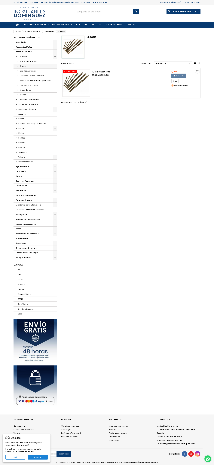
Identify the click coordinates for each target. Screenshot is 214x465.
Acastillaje (21, 42)
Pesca (18, 229)
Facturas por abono (118, 433)
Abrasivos (22, 56)
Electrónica (21, 190)
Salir (15, 457)
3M (18, 269)
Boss (19, 314)
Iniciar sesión (176, 2)
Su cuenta (115, 419)
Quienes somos (114, 24)
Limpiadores (25, 90)
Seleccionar (173, 63)
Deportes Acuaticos (25, 181)
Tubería (21, 157)
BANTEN (21, 289)
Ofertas (96, 24)
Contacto (132, 24)
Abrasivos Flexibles (28, 61)
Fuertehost (133, 462)
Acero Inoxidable (61, 24)
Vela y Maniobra (23, 257)
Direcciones (114, 436)
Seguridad (21, 243)
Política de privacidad (23, 451)
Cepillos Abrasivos (28, 71)
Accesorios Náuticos (35, 24)
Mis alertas (114, 440)
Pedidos (112, 429)
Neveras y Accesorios (26, 224)
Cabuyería (21, 171)
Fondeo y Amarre (24, 200)
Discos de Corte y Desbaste (32, 75)
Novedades (81, 24)
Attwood (21, 284)
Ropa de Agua (22, 238)
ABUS (20, 274)
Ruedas (21, 147)
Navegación (21, 214)
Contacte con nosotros (24, 429)
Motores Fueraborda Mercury (30, 209)
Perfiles (21, 138)
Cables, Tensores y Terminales (32, 123)
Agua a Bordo (22, 166)
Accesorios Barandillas (28, 99)
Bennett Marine (24, 294)
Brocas (23, 66)
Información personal (118, 426)
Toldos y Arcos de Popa (27, 252)
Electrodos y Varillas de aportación (35, 80)
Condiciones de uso (70, 426)
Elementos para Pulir (29, 85)
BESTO (20, 299)
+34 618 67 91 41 (100, 2)
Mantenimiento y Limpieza (28, 205)
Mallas (21, 133)
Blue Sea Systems (25, 309)
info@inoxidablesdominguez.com (63, 2)
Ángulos (22, 114)
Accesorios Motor (24, 47)
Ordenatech (153, 462)
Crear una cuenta (192, 2)
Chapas (22, 128)
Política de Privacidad (71, 433)
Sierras (23, 95)
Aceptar (37, 457)
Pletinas (21, 142)
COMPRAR (178, 76)
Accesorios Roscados (28, 104)
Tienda (17, 433)
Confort (19, 176)
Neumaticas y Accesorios (28, 219)
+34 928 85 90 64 (31, 2)
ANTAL (20, 279)
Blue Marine (22, 304)
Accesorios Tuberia (27, 109)
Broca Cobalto (100, 75)
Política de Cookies (69, 436)
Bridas (21, 118)
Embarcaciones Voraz (26, 195)
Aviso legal (66, 429)
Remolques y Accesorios (27, 233)
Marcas (18, 264)
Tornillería (22, 152)
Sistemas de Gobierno (26, 248)
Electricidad (21, 185)
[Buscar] (107, 11)
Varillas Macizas (25, 162)
